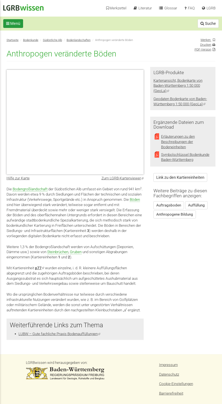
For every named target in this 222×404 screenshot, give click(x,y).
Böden (135, 200)
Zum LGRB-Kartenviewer (122, 178)
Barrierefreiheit (171, 393)
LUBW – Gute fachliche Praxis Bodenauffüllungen (59, 334)
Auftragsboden (168, 205)
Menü (16, 23)
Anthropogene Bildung (174, 214)
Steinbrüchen (57, 252)
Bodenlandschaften (79, 40)
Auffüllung (196, 205)
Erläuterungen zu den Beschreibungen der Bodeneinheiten (178, 142)
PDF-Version (203, 49)
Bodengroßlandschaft (30, 189)
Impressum (168, 365)
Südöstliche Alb (52, 40)
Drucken (205, 45)
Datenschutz (169, 374)
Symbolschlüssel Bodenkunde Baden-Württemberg (185, 157)
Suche (205, 23)
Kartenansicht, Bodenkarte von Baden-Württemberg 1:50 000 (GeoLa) (177, 85)
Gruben (76, 252)
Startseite (12, 40)
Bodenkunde (30, 40)
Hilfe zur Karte (18, 178)
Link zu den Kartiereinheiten (180, 177)
